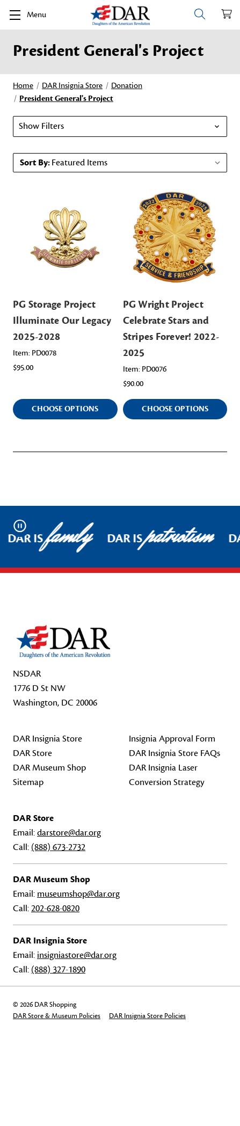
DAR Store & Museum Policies (56, 1016)
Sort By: (35, 163)
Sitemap (28, 782)
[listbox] (138, 163)
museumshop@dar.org (78, 894)
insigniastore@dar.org (77, 955)
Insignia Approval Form (172, 739)
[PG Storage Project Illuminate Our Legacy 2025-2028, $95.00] (65, 237)
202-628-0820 (55, 908)
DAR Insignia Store (47, 739)
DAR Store (32, 753)
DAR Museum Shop (49, 768)
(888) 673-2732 (58, 847)
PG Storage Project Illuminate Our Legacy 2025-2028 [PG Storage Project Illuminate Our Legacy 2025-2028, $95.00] (62, 320)
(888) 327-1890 (58, 970)
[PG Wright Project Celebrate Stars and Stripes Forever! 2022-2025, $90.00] (175, 237)
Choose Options (65, 409)
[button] (120, 126)
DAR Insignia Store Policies (147, 1016)
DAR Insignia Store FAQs (174, 753)
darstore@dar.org (69, 833)
